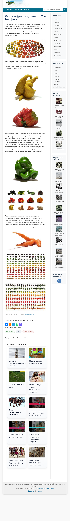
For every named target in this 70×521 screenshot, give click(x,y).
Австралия (57, 67)
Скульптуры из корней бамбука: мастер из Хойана (37, 456)
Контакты (31, 491)
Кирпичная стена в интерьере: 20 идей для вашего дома (37, 406)
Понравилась (10, 331)
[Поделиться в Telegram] (13, 324)
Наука (56, 37)
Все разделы (58, 55)
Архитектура (58, 34)
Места (56, 19)
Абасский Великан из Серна (17, 379)
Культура (31, 314)
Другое (56, 49)
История (56, 31)
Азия (55, 70)
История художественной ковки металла (17, 406)
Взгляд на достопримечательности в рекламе (17, 357)
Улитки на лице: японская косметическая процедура (37, 382)
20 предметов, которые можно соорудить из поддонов (37, 432)
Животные (57, 40)
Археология (57, 46)
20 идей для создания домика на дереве (17, 429)
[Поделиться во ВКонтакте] (6, 324)
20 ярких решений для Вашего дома (37, 356)
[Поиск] (65, 9)
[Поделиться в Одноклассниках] (10, 324)
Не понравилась (28, 331)
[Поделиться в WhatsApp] (17, 324)
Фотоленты (57, 52)
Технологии (57, 25)
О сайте (39, 491)
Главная (9, 9)
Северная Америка (57, 80)
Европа (56, 76)
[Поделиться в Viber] (20, 324)
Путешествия (58, 28)
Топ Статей (18, 9)
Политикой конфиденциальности (45, 488)
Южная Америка (57, 85)
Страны (26, 9)
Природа (27, 314)
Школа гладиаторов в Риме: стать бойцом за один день (17, 456)
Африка (56, 73)
